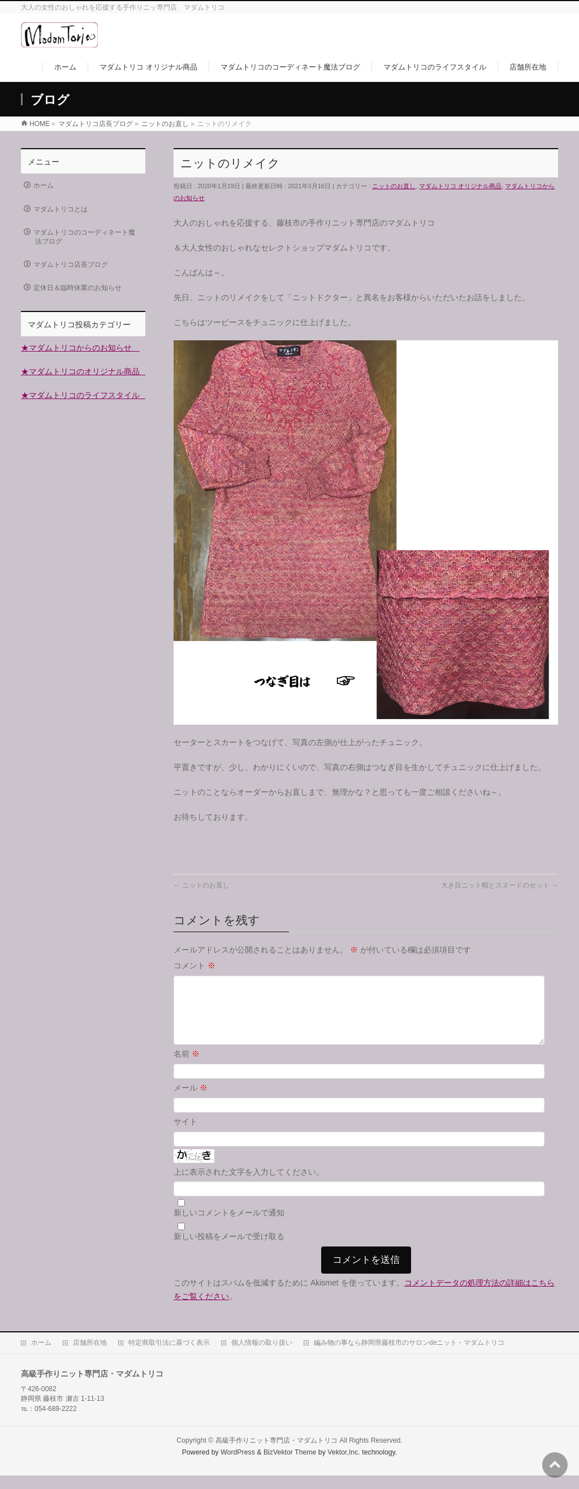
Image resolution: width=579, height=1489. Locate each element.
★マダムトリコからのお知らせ (80, 347)
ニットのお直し (394, 186)
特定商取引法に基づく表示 (169, 1356)
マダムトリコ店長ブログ (70, 265)
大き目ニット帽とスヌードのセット (499, 885)
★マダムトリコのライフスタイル (84, 395)
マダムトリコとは (60, 209)
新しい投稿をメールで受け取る (229, 1249)
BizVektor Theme (290, 1466)
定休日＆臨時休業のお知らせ (77, 288)
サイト (185, 1135)
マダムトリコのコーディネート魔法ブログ (84, 236)
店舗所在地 (90, 1356)
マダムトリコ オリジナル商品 (460, 186)
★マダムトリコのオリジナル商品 (84, 371)
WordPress (238, 1466)
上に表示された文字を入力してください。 (249, 1185)
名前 (187, 1067)
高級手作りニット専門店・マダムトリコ (276, 1454)
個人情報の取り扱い (261, 1356)
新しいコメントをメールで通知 (229, 1226)
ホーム (43, 185)
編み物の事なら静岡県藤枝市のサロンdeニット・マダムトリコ (409, 1356)
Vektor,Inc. (343, 1466)
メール (191, 1101)
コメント (194, 965)
